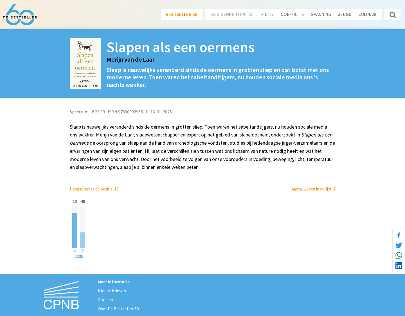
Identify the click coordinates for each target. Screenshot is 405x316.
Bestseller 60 (181, 14)
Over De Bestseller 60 (118, 308)
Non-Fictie (292, 14)
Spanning (321, 14)
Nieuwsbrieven (112, 290)
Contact (106, 299)
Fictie (267, 14)
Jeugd (345, 14)
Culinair (367, 14)
